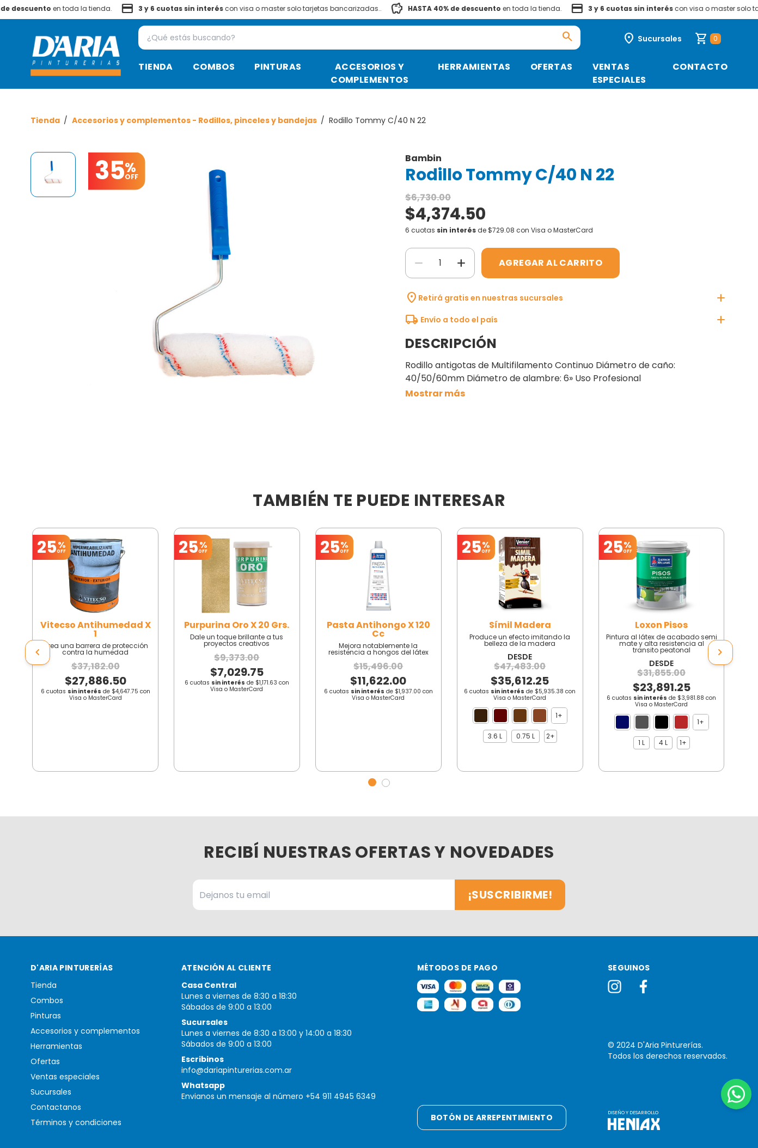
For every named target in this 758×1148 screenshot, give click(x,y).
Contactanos (55, 1107)
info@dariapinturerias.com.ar (236, 1070)
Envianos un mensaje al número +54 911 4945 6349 (278, 1096)
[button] (372, 782)
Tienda (155, 66)
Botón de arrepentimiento (492, 1117)
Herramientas (474, 66)
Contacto (700, 66)
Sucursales (50, 1091)
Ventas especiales (619, 73)
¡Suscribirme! (510, 894)
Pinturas (277, 66)
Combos (214, 66)
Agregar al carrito (550, 263)
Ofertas (551, 66)
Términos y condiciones (75, 1122)
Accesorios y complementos (369, 73)
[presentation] (37, 652)
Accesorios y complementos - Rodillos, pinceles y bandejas (195, 120)
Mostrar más (435, 393)
